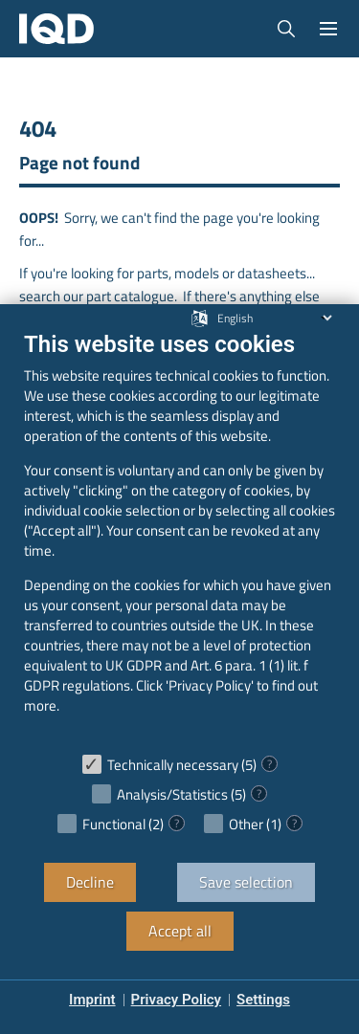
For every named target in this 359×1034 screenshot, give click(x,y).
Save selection (246, 881)
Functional (114, 824)
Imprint (92, 999)
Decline (90, 881)
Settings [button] (263, 999)
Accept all (180, 930)
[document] (179, 536)
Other (246, 824)
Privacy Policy (176, 999)
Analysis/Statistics (172, 794)
